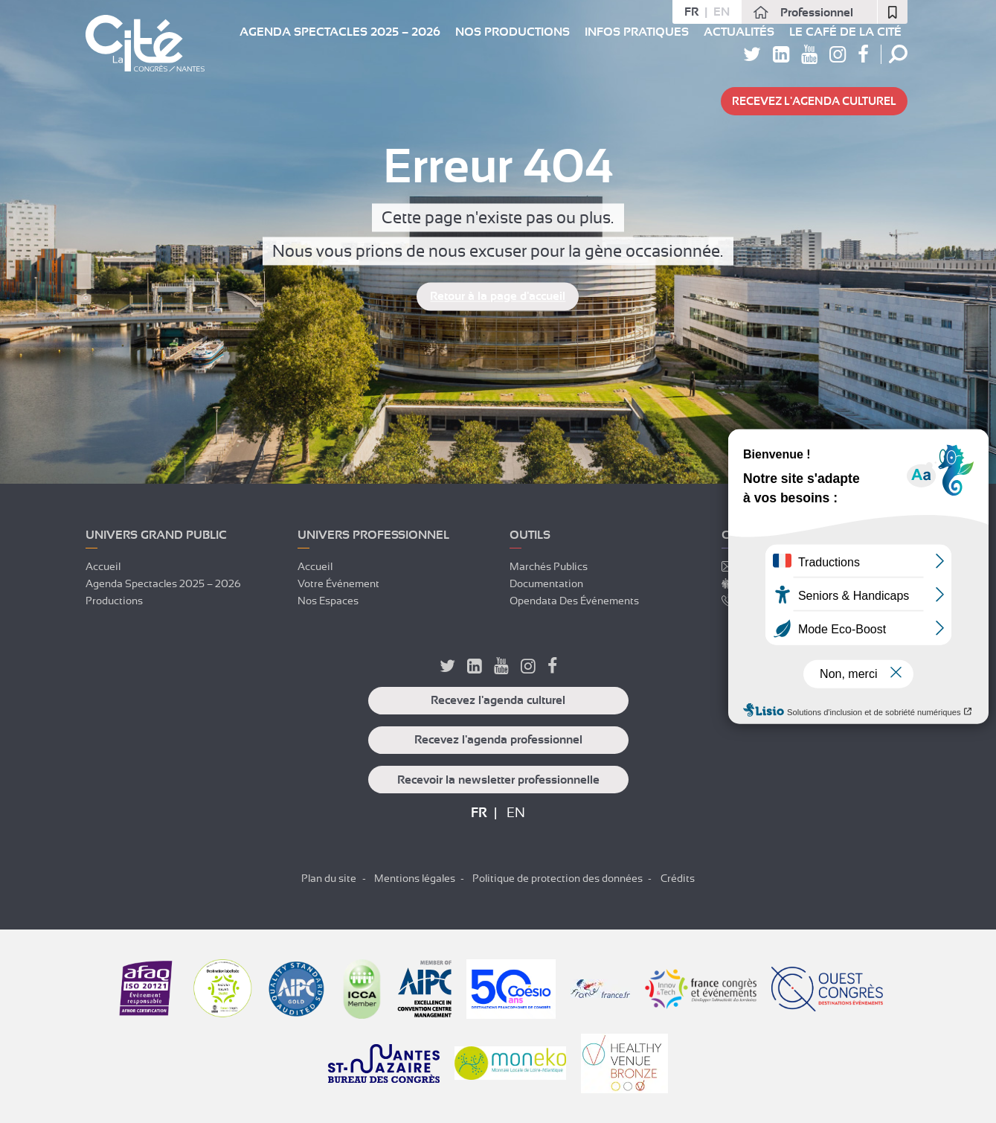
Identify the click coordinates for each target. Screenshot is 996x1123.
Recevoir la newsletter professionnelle (498, 780)
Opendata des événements (574, 601)
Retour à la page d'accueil (497, 297)
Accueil (103, 566)
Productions (114, 601)
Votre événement (338, 583)
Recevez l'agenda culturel (814, 101)
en (721, 12)
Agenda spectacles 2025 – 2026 (340, 32)
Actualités (739, 32)
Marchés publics (549, 566)
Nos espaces (328, 601)
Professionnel (816, 12)
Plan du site (328, 878)
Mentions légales (414, 878)
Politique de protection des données (557, 878)
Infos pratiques (637, 32)
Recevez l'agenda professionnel (498, 739)
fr (691, 12)
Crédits (678, 878)
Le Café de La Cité (845, 32)
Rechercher (898, 54)
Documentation (546, 583)
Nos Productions (512, 32)
